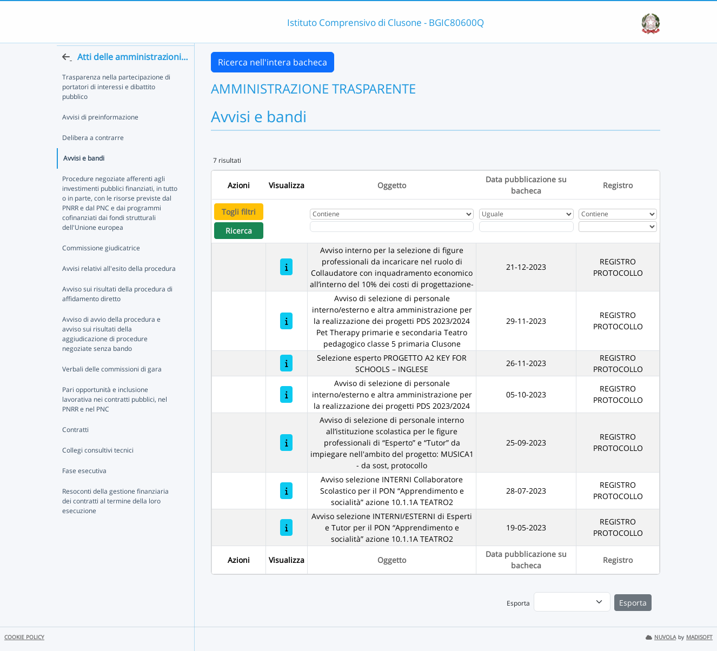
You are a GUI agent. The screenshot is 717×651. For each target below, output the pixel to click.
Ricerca (238, 230)
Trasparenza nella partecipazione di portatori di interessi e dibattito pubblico (116, 106)
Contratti (75, 449)
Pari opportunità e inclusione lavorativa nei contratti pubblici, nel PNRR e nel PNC (114, 418)
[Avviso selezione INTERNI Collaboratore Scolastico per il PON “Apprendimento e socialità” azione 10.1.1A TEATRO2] (286, 490)
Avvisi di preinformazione (100, 136)
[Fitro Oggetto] (392, 226)
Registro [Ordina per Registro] (618, 185)
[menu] (572, 602)
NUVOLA (661, 637)
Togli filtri (239, 212)
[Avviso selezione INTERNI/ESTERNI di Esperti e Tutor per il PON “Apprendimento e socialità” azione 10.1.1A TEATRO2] (286, 527)
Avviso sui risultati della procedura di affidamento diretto (117, 313)
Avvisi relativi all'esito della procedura (119, 288)
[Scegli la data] (526, 226)
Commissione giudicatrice (101, 267)
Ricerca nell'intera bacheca (272, 62)
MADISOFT (699, 637)
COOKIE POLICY (24, 637)
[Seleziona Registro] (617, 226)
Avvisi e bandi (83, 177)
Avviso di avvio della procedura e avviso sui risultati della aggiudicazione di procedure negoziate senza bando (111, 353)
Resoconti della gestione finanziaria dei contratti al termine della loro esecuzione (115, 520)
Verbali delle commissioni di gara (112, 388)
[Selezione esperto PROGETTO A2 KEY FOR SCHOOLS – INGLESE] (286, 363)
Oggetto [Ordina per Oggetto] (391, 185)
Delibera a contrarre (93, 157)
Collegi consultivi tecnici (98, 469)
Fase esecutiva (84, 490)
